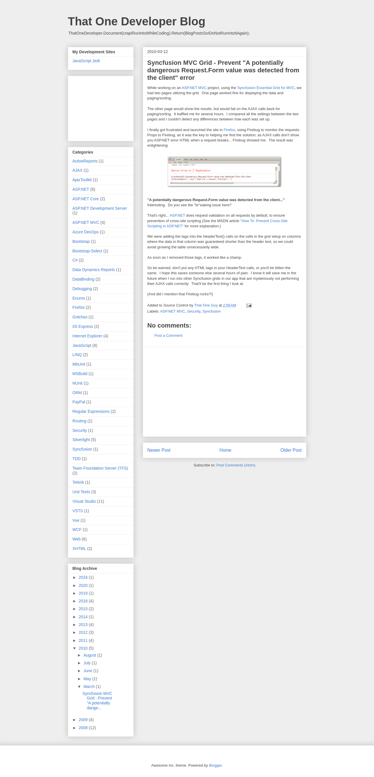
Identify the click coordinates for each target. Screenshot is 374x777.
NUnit (78, 383)
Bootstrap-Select (87, 251)
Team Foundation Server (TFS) (100, 468)
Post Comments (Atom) (236, 465)
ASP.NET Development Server (100, 208)
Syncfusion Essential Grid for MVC (266, 88)
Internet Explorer (87, 336)
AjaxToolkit (82, 179)
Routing (79, 421)
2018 (84, 601)
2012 (84, 632)
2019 (84, 593)
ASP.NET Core (86, 198)
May (87, 678)
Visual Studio (84, 501)
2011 (84, 640)
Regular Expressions (91, 411)
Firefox (229, 130)
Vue (76, 520)
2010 (84, 648)
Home (225, 450)
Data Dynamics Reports (94, 269)
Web (77, 539)
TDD (77, 458)
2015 (84, 608)
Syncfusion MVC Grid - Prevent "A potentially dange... (97, 700)
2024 (84, 577)
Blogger (215, 765)
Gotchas (80, 317)
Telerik (78, 482)
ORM (77, 392)
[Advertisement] (224, 391)
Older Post (291, 450)
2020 (84, 585)
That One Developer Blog (137, 21)
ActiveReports (85, 161)
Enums (79, 298)
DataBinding (83, 279)
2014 (84, 617)
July (87, 663)
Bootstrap (81, 241)
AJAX (78, 170)
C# (75, 260)
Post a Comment (169, 335)
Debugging (82, 288)
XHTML (79, 548)
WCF (77, 529)
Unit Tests (81, 491)
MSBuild (80, 373)
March (89, 686)
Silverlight (81, 439)
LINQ (77, 354)
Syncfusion (211, 311)
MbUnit (79, 364)
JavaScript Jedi (86, 60)
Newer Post (159, 450)
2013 (84, 624)
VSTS (78, 510)
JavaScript (82, 345)
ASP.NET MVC (194, 88)
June (88, 670)
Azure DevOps (86, 232)
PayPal (79, 402)
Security (193, 311)
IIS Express (83, 326)
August (90, 655)
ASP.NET (177, 215)
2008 (84, 727)
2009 (84, 719)
